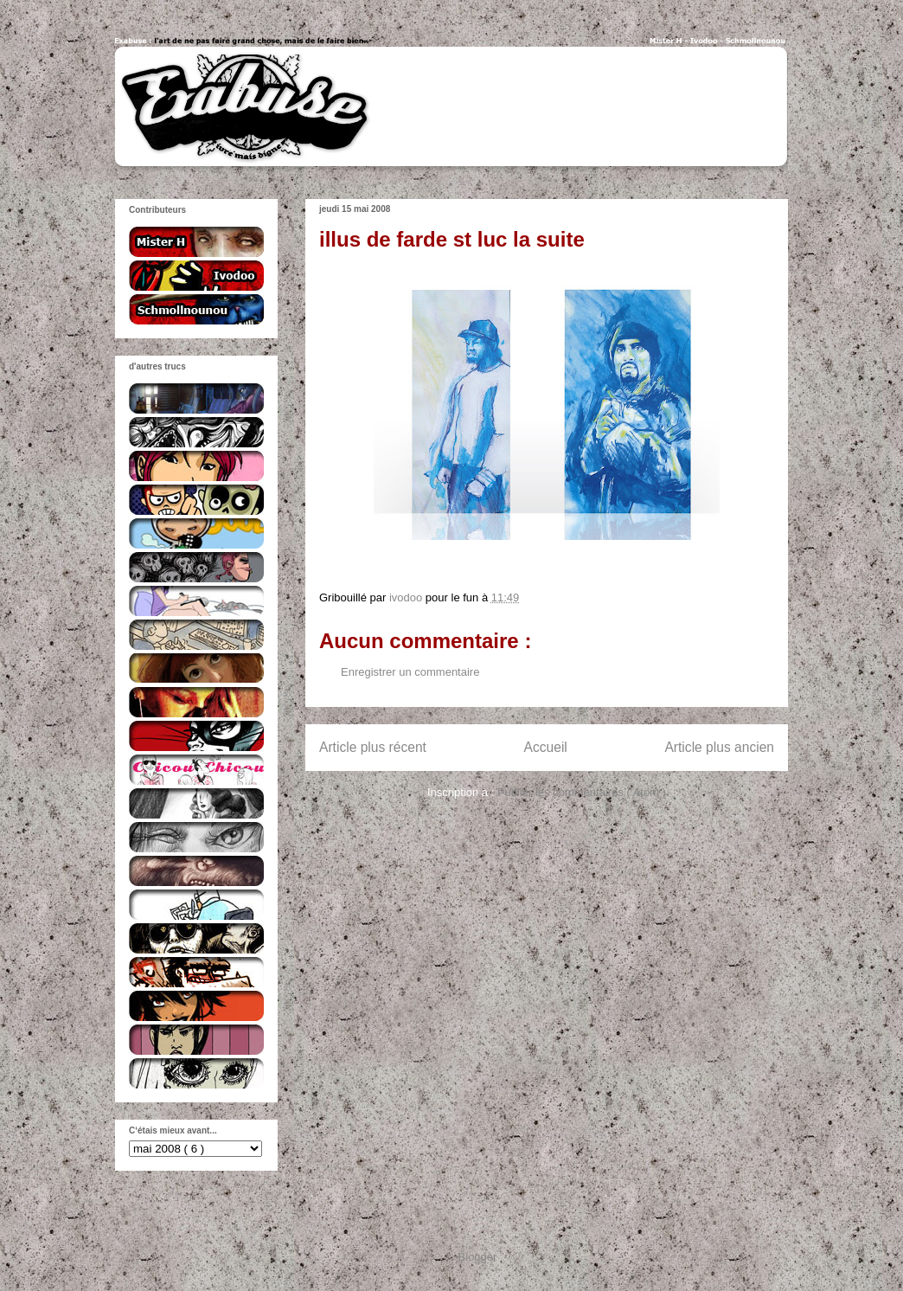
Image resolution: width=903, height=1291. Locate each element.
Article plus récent (372, 747)
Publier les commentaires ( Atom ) (581, 792)
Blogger (477, 1256)
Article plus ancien (719, 747)
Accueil (545, 747)
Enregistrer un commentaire (410, 671)
